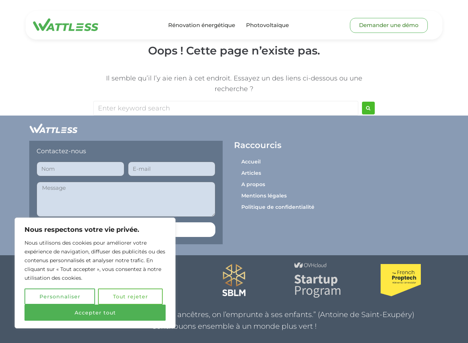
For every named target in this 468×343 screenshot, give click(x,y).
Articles (251, 173)
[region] (95, 273)
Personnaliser (59, 296)
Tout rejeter (130, 296)
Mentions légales (264, 195)
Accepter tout (95, 312)
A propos (253, 184)
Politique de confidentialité (277, 207)
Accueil (251, 161)
